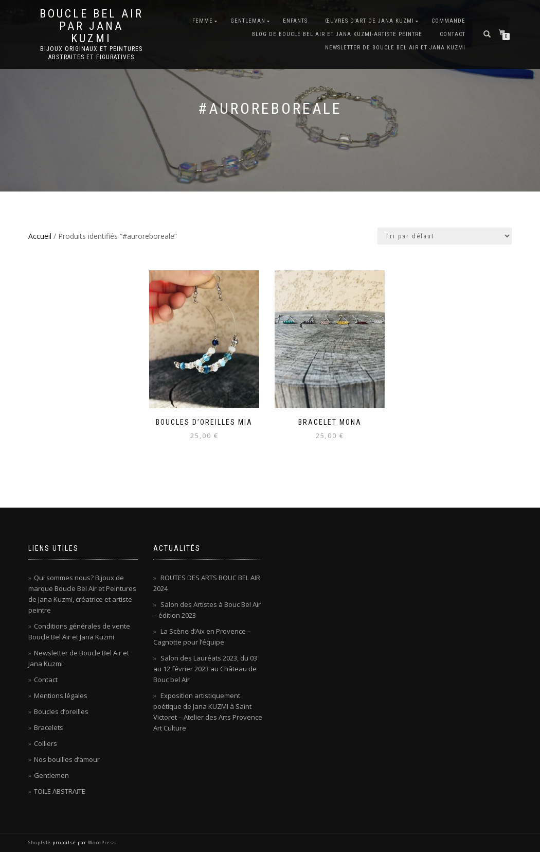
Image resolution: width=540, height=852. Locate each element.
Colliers (45, 743)
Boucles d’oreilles (61, 711)
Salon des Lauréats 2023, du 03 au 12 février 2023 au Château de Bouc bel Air (205, 668)
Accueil (39, 236)
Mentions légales (60, 695)
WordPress (101, 842)
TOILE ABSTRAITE (59, 791)
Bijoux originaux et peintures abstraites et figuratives (91, 53)
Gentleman (247, 21)
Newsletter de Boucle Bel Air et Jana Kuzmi (395, 47)
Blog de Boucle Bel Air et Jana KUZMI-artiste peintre (337, 34)
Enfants (295, 21)
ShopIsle (40, 842)
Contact (452, 34)
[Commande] (444, 236)
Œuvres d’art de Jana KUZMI (369, 21)
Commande (448, 21)
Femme (202, 21)
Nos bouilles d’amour (67, 759)
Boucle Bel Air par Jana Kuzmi (91, 26)
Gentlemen (51, 775)
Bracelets (48, 727)
